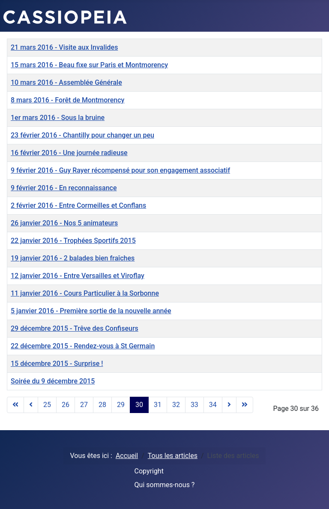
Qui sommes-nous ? (165, 485)
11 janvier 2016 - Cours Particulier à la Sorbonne (85, 293)
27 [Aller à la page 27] (84, 405)
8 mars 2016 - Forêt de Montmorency (67, 100)
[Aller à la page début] (15, 405)
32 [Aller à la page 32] (176, 405)
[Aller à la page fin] (244, 405)
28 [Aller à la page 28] (102, 405)
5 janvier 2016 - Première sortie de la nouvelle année (91, 311)
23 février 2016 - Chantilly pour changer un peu (82, 135)
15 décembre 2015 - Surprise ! (57, 363)
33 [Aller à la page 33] (194, 405)
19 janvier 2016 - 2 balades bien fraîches (73, 258)
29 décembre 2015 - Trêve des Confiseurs (74, 328)
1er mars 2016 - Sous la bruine (58, 118)
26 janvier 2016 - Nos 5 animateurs (64, 223)
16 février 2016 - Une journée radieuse (69, 153)
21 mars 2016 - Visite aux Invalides (64, 47)
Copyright (149, 471)
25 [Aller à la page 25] (47, 405)
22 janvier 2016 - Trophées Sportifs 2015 (73, 241)
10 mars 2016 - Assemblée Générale (66, 82)
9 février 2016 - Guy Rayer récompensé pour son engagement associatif (120, 170)
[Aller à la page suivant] (229, 405)
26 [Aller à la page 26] (65, 405)
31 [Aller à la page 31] (158, 405)
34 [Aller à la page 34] (213, 405)
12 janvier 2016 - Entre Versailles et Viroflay (77, 276)
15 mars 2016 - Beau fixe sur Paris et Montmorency (89, 65)
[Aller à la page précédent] (31, 405)
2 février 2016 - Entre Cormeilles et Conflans (78, 205)
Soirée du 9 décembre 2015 (53, 381)
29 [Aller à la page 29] (121, 405)
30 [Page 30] (139, 405)
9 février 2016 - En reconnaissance (64, 188)
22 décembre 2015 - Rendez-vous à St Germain (83, 346)
